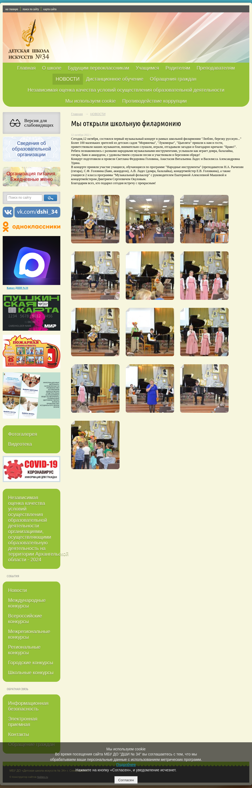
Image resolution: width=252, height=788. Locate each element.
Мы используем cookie (90, 101)
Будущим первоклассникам (98, 68)
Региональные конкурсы (24, 649)
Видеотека (20, 444)
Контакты (18, 734)
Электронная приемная (22, 721)
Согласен (126, 780)
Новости (17, 590)
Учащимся (147, 68)
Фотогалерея (22, 434)
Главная (26, 68)
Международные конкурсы (27, 603)
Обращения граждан (173, 79)
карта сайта (50, 9)
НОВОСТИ (68, 79)
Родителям (178, 68)
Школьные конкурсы (31, 672)
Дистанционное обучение (115, 79)
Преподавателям (216, 68)
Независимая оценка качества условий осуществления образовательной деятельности (126, 90)
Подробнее (126, 764)
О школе (51, 68)
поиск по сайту (31, 9)
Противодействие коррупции (154, 101)
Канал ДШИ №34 (17, 287)
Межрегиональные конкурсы (29, 634)
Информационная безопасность (28, 706)
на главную (11, 9)
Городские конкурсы (30, 662)
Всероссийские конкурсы (25, 618)
